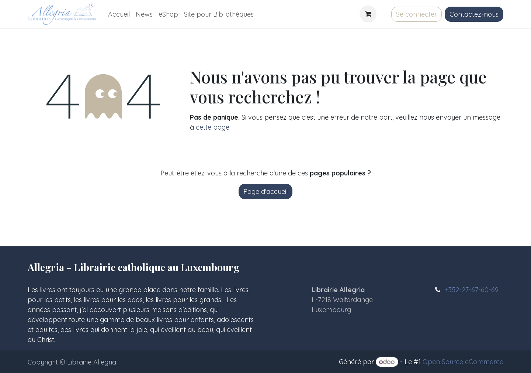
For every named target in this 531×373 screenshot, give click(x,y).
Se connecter (416, 14)
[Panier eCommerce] (368, 14)
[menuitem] (119, 14)
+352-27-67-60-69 (472, 289)
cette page (212, 127)
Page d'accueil (265, 191)
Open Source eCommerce (463, 361)
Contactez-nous (474, 14)
